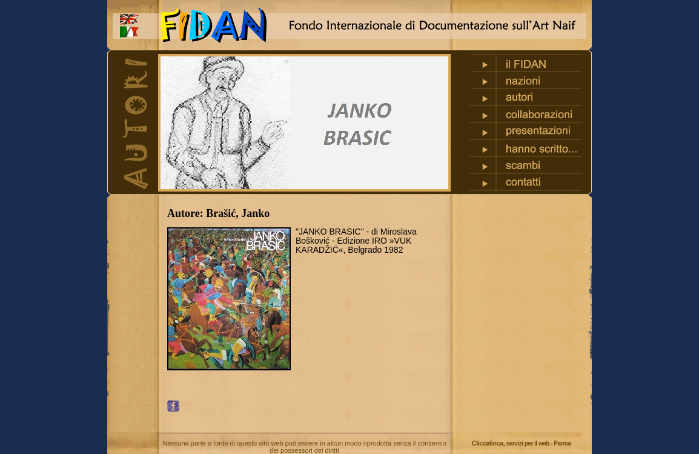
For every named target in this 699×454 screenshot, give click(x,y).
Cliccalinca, (521, 443)
